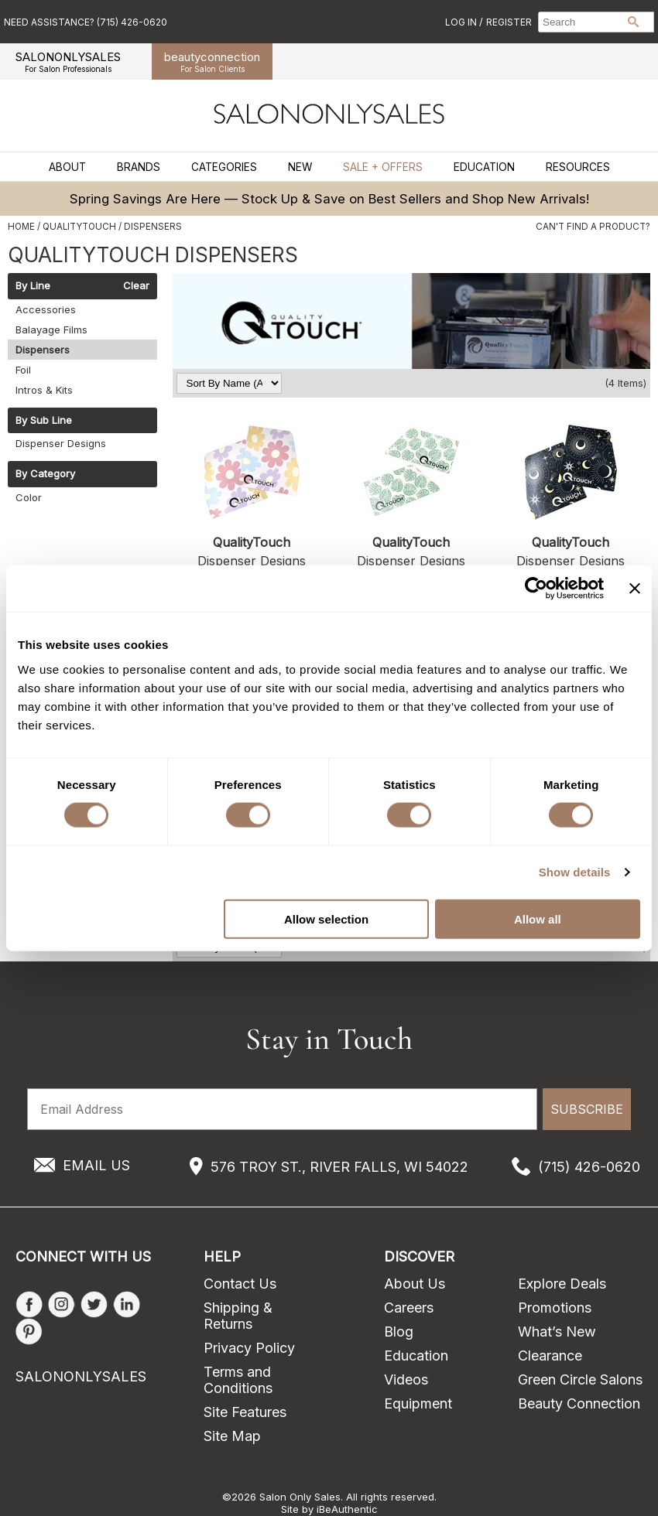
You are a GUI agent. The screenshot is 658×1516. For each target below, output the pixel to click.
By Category (45, 474)
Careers (409, 1307)
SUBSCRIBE (586, 1109)
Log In (462, 22)
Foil (23, 370)
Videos (406, 1379)
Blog (398, 1331)
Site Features (245, 1412)
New (300, 167)
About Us (414, 1283)
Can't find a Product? (593, 226)
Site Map (232, 1436)
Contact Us (240, 1283)
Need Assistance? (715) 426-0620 (85, 22)
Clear (136, 286)
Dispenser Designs (60, 443)
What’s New (557, 1331)
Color (28, 497)
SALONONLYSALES (68, 61)
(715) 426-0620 (589, 1167)
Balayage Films (51, 329)
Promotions (554, 1307)
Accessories (45, 309)
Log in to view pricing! (252, 642)
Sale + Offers (383, 167)
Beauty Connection (579, 1403)
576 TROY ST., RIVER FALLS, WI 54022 (339, 1167)
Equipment (418, 1403)
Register (509, 22)
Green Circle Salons (580, 1379)
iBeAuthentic (347, 1509)
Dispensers (42, 349)
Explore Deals (562, 1283)
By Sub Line (43, 420)
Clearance (550, 1355)
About (67, 167)
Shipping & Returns (238, 1315)
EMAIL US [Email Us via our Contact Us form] (96, 1165)
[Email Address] (282, 1109)
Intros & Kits (44, 390)
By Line (32, 286)
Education (484, 167)
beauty (212, 61)
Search (633, 21)
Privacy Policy (249, 1348)
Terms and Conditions (238, 1380)
